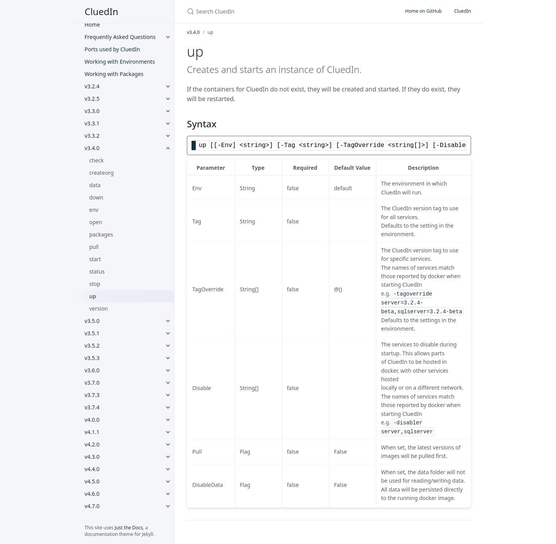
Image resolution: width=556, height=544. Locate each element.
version (98, 308)
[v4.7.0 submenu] (168, 506)
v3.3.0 (92, 111)
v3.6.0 (92, 370)
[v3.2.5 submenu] (168, 99)
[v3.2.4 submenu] (168, 86)
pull (94, 246)
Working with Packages (114, 74)
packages (101, 234)
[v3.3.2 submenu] (168, 136)
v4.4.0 (92, 469)
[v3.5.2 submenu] (168, 346)
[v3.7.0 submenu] (168, 383)
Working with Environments (120, 61)
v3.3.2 (92, 135)
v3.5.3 (92, 358)
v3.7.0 (92, 382)
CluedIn (101, 11)
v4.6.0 (92, 493)
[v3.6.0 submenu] (168, 370)
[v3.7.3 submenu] (168, 395)
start (95, 259)
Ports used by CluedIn (112, 49)
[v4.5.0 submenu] (168, 481)
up (92, 296)
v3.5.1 (92, 333)
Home (92, 24)
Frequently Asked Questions (120, 37)
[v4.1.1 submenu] (168, 432)
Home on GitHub (423, 11)
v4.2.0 (92, 444)
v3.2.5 (92, 98)
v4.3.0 (92, 456)
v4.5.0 (92, 481)
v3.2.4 (92, 86)
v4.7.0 (92, 506)
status (97, 271)
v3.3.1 (92, 123)
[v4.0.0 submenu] (168, 420)
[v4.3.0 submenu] (168, 457)
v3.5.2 (92, 345)
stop (94, 283)
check (96, 160)
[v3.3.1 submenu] (168, 123)
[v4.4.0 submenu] (168, 469)
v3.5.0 (92, 320)
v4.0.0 (92, 419)
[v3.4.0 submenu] (168, 148)
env (93, 209)
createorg (101, 172)
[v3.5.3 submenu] (168, 358)
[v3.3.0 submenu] (168, 111)
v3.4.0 (92, 148)
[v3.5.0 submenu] (168, 321)
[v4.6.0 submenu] (168, 494)
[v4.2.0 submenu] (168, 444)
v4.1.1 (92, 432)
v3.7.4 (92, 407)
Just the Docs (129, 527)
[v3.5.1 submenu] (168, 333)
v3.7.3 (92, 395)
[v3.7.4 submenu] (168, 407)
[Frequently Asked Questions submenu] (168, 37)
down (96, 197)
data (94, 185)
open (95, 222)
